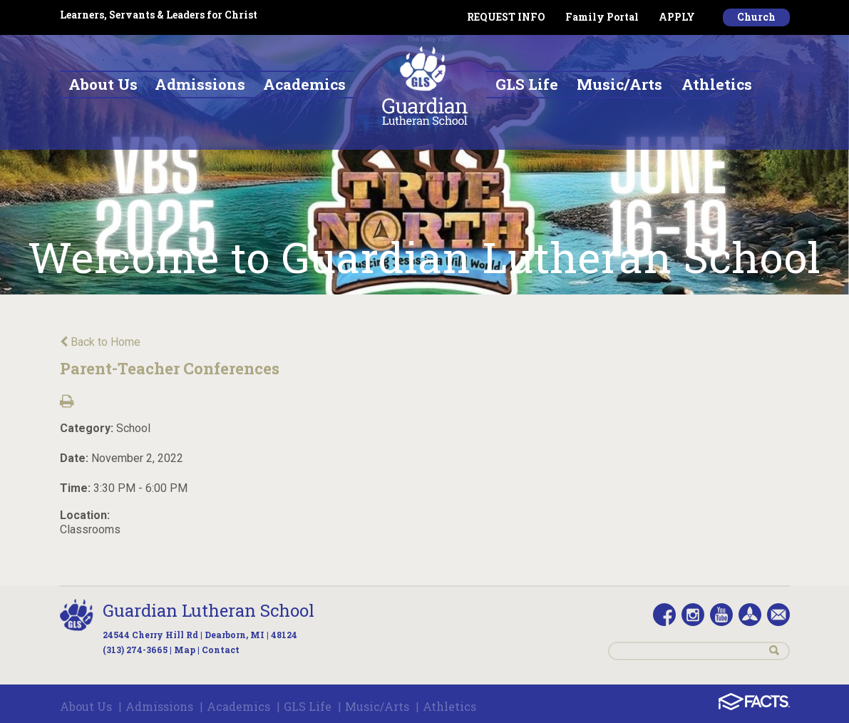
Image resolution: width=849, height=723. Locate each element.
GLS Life (307, 706)
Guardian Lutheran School (208, 610)
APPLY (677, 17)
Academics (238, 706)
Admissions (159, 706)
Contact (221, 649)
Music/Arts (377, 706)
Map (184, 649)
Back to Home (100, 342)
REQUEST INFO (506, 17)
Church (756, 17)
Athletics (449, 706)
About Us (86, 706)
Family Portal (602, 17)
